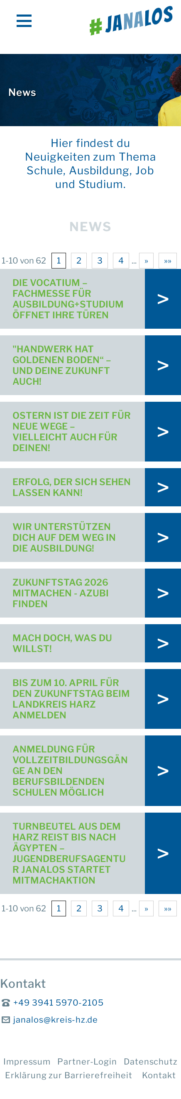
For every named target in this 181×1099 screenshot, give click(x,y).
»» (167, 261)
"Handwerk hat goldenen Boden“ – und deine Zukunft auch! (61, 365)
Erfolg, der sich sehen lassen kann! (71, 487)
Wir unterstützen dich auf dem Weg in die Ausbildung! (64, 537)
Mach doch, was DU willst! (62, 643)
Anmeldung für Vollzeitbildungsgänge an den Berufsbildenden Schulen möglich (70, 771)
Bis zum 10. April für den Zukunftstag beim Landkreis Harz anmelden (71, 698)
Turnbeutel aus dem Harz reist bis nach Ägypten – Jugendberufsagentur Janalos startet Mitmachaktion (69, 853)
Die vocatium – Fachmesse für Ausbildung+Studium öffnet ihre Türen (69, 298)
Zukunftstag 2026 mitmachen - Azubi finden (60, 593)
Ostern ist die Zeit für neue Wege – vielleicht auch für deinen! (71, 431)
